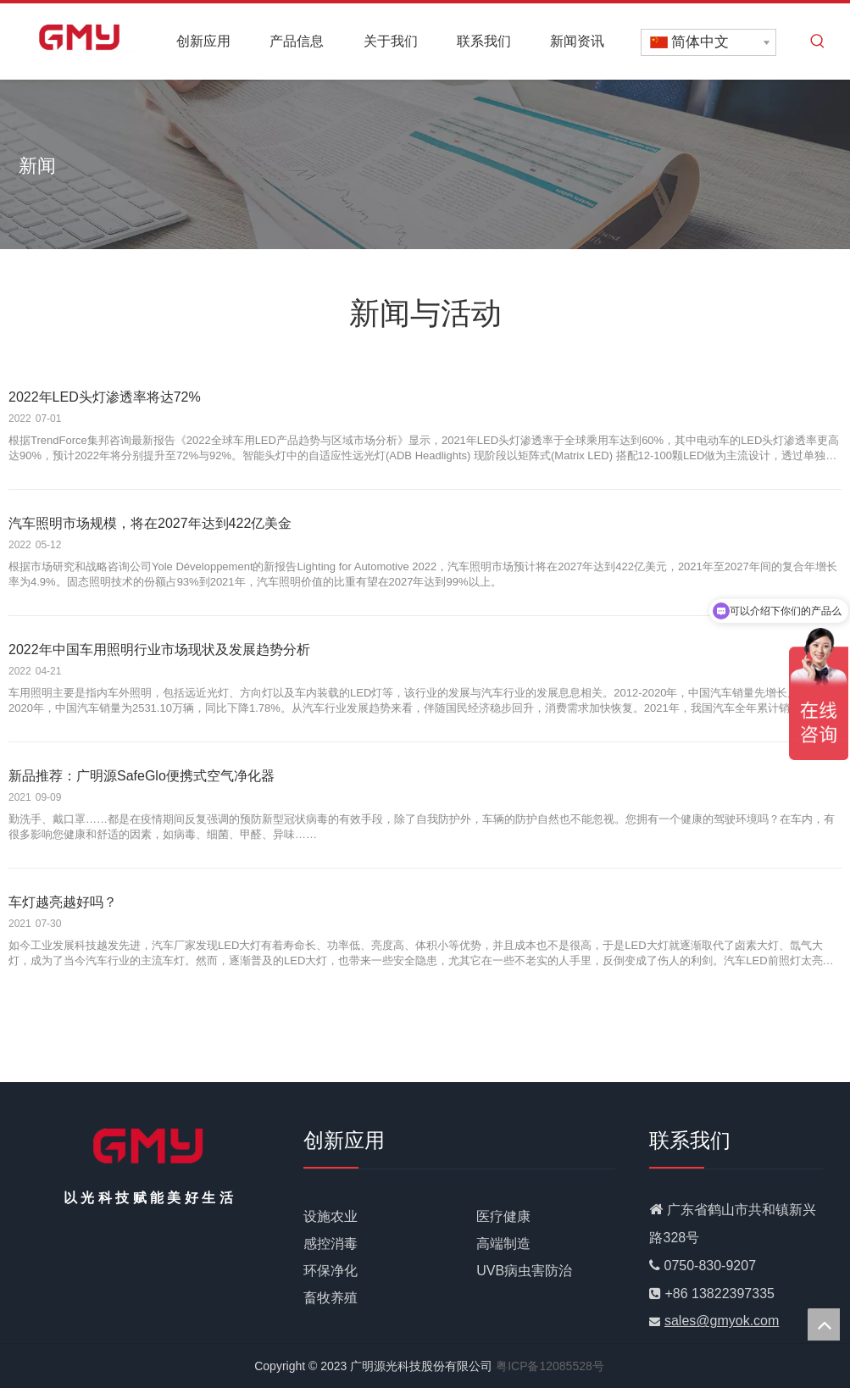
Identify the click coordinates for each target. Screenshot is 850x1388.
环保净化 (330, 1270)
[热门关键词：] (818, 41)
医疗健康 (503, 1216)
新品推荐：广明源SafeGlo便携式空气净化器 (141, 776)
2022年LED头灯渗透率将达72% (104, 397)
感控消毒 (330, 1243)
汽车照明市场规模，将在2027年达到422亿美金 (150, 523)
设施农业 (330, 1216)
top (824, 1324)
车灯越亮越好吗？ (62, 902)
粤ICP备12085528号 (550, 1366)
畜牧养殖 (330, 1298)
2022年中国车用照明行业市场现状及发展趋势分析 (159, 649)
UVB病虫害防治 (524, 1270)
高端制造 (503, 1243)
